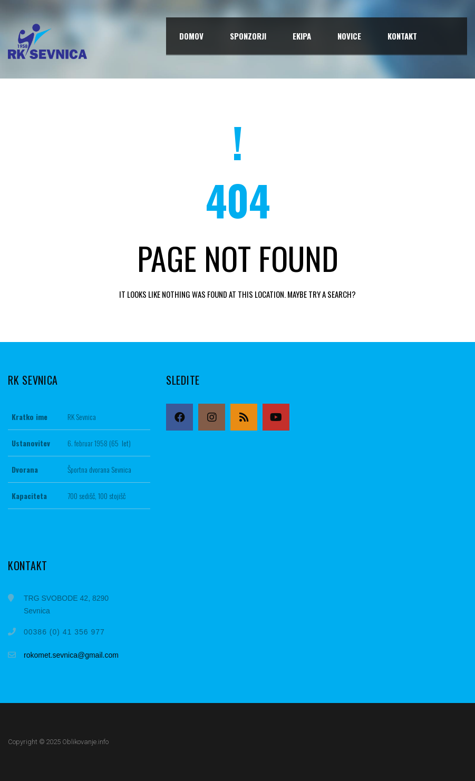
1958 (101, 442)
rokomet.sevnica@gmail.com (71, 655)
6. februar (80, 442)
